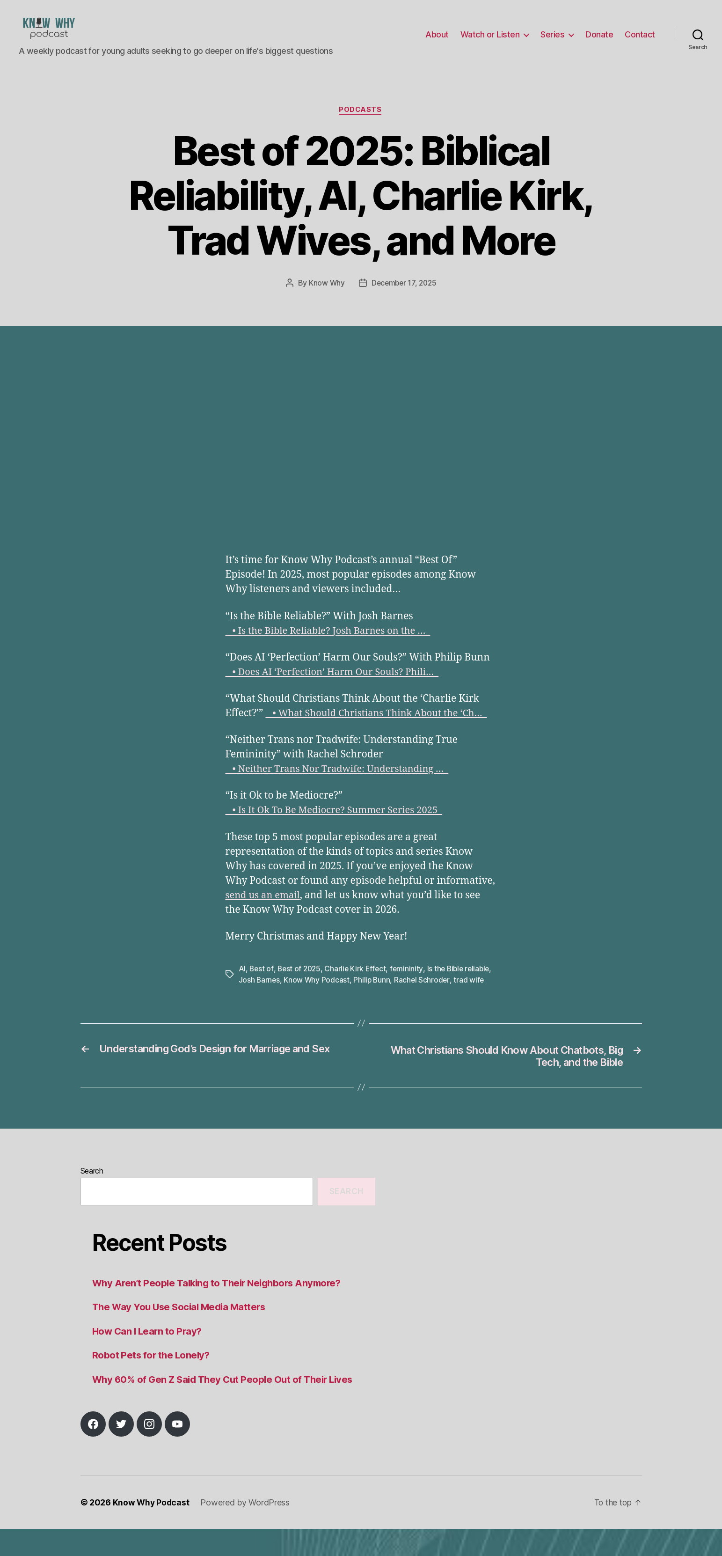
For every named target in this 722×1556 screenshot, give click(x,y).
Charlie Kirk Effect (358, 983)
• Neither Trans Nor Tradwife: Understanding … (342, 784)
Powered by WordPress (246, 1529)
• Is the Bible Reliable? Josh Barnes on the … (332, 645)
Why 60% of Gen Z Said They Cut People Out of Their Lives (227, 1406)
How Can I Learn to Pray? (148, 1358)
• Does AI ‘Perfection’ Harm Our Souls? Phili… (337, 686)
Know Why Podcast (347, 994)
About (437, 41)
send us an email (264, 909)
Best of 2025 (300, 983)
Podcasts (360, 124)
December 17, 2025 (404, 297)
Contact (640, 41)
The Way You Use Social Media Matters (182, 1334)
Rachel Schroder (454, 994)
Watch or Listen (490, 41)
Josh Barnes (289, 994)
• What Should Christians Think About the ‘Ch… (380, 728)
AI (242, 983)
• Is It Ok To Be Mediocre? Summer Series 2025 (339, 825)
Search (91, 1197)
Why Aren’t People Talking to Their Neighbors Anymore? (221, 1309)
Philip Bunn (403, 994)
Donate (599, 41)
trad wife (254, 1005)
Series (552, 41)
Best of (261, 983)
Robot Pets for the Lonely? (152, 1382)
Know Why (325, 297)
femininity (410, 983)
